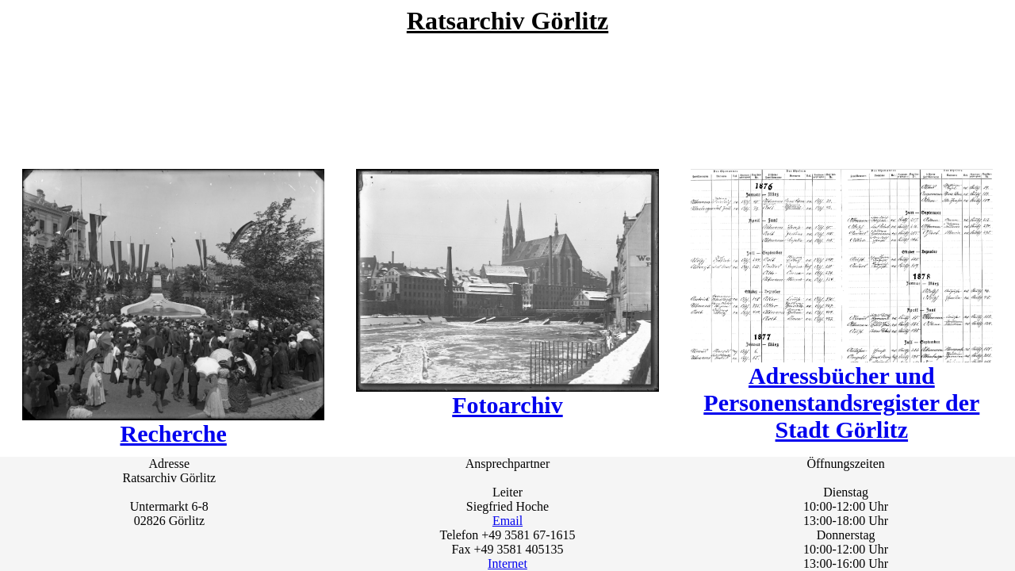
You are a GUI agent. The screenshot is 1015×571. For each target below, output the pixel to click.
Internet (507, 563)
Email (507, 520)
